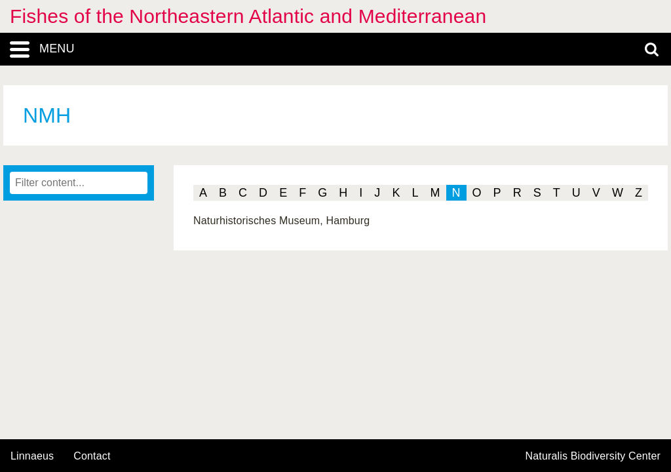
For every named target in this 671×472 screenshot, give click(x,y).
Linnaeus (32, 456)
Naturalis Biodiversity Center (593, 456)
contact (91, 456)
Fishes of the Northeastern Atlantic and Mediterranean (248, 16)
